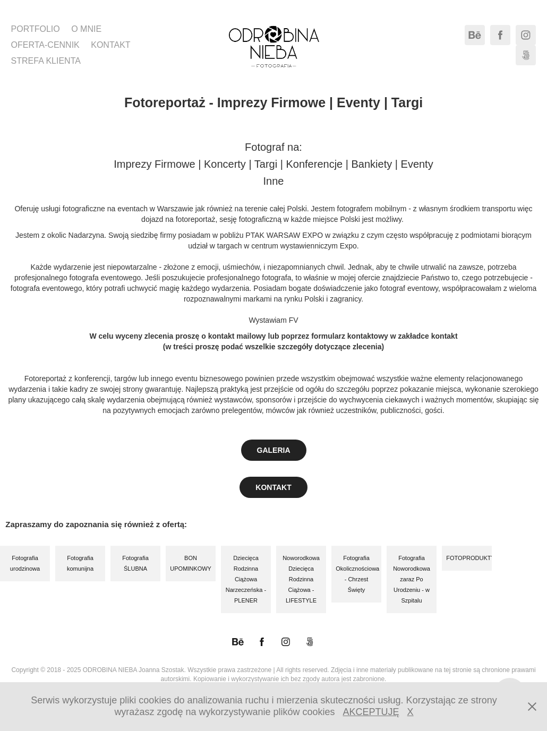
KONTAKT (110, 44)
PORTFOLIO (35, 28)
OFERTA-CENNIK (45, 44)
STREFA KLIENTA (46, 60)
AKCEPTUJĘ (371, 712)
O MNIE (86, 28)
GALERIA (273, 450)
